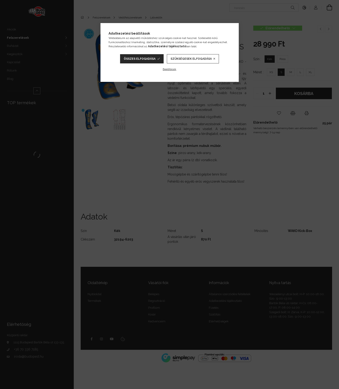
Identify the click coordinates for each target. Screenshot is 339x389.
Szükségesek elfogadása (191, 58)
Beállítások (169, 69)
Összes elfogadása (140, 58)
